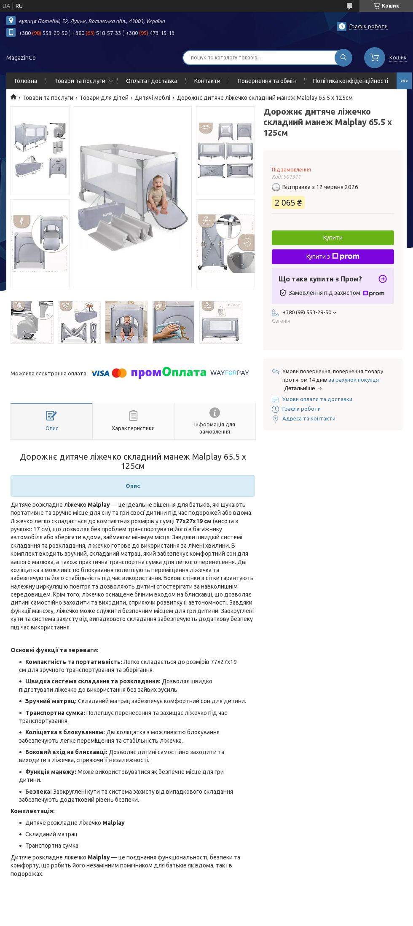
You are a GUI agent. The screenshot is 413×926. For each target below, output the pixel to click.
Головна (26, 81)
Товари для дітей (104, 97)
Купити (333, 237)
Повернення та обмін (267, 81)
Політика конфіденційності (350, 81)
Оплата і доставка (151, 81)
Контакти (207, 81)
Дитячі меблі (152, 97)
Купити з (332, 256)
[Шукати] (343, 58)
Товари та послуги (79, 81)
